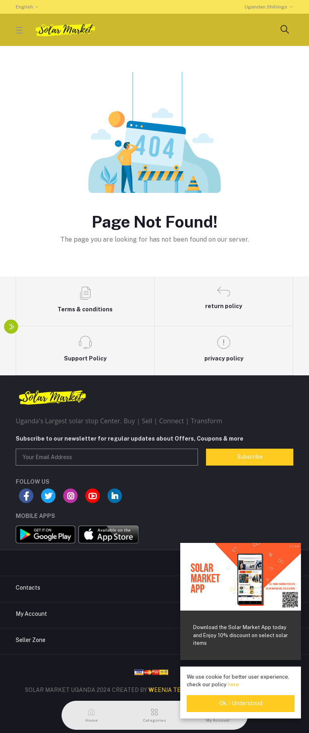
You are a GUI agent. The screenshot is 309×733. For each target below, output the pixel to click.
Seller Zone (30, 640)
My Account (31, 614)
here (233, 684)
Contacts (28, 587)
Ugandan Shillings (266, 7)
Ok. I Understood (240, 703)
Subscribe (250, 456)
